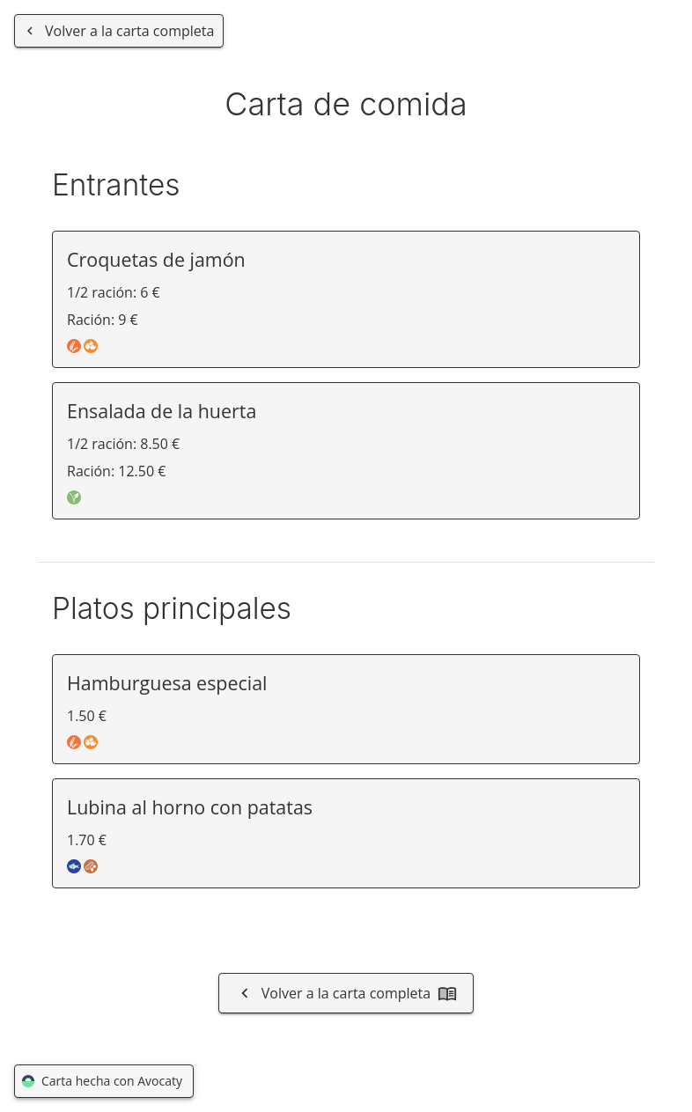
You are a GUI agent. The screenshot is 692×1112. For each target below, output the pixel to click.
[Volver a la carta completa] (119, 31)
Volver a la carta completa (346, 993)
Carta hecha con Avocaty (104, 1081)
